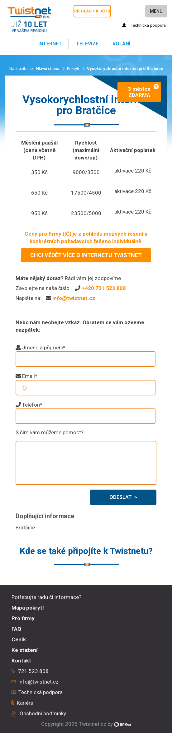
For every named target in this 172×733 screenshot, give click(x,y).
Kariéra (25, 703)
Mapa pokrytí (28, 608)
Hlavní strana (48, 68)
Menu (156, 11)
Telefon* (32, 405)
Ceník (19, 639)
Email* (29, 376)
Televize (86, 44)
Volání (120, 44)
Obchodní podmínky (43, 713)
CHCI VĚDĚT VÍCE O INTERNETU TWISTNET (86, 255)
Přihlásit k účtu (92, 11)
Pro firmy (23, 618)
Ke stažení (25, 650)
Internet (49, 44)
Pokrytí (73, 68)
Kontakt (21, 660)
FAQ (16, 629)
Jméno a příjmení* (43, 347)
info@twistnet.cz (73, 298)
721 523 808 (33, 671)
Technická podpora (144, 25)
